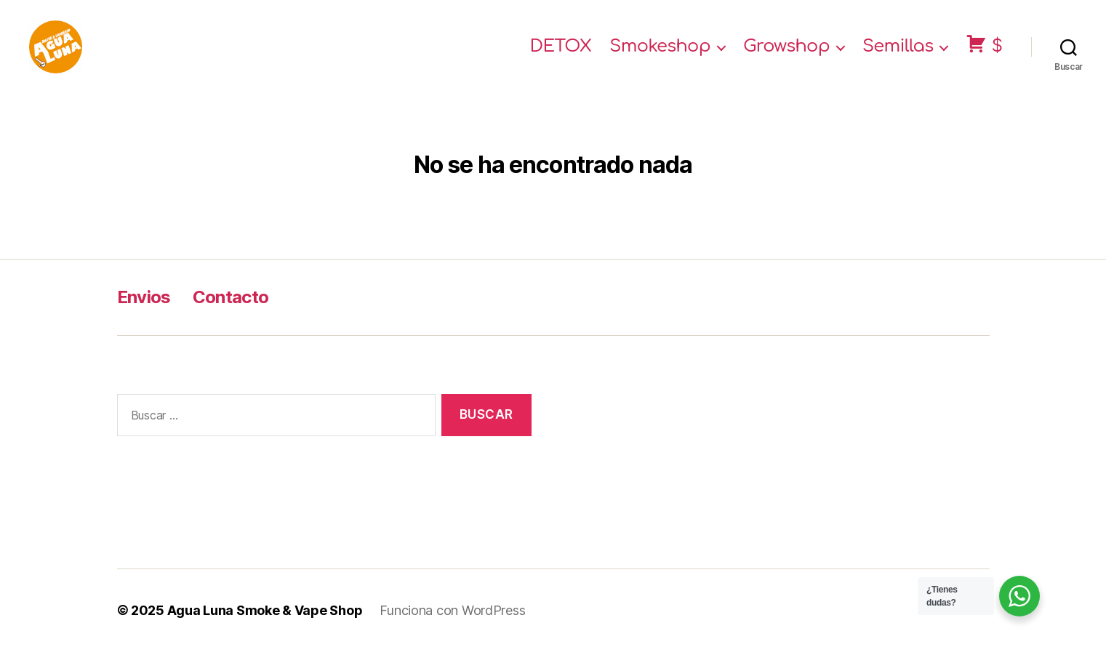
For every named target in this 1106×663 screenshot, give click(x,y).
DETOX (561, 53)
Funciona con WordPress (452, 622)
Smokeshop (659, 53)
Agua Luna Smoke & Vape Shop (265, 622)
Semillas (898, 53)
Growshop (786, 53)
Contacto (231, 308)
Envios (144, 308)
